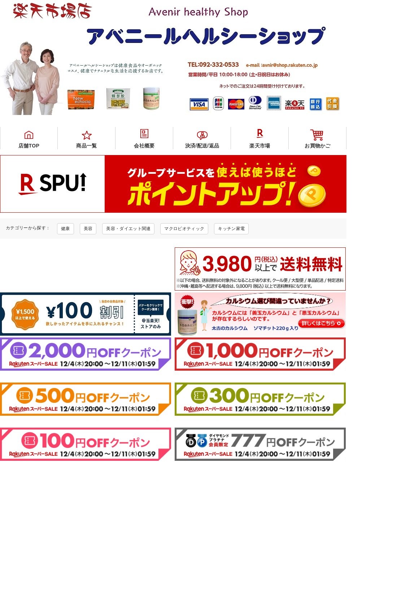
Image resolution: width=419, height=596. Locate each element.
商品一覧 (86, 146)
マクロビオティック (184, 228)
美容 (88, 228)
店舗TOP (28, 146)
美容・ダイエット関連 (128, 228)
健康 (65, 228)
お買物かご (318, 146)
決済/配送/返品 (202, 146)
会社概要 (144, 146)
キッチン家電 (231, 228)
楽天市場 (259, 146)
